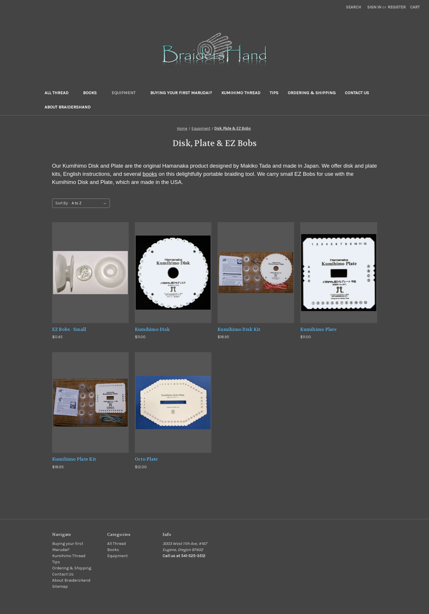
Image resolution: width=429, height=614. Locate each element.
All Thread (59, 92)
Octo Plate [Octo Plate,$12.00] (146, 459)
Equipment (126, 92)
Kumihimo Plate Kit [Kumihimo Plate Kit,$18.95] (74, 459)
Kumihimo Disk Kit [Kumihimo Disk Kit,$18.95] (239, 329)
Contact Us (357, 92)
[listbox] (90, 203)
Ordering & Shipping (312, 92)
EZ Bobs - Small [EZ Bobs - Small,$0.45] (69, 329)
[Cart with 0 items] (415, 7)
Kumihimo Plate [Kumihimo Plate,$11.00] (318, 329)
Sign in (374, 7)
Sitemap (60, 586)
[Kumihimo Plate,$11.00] (338, 272)
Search (353, 7)
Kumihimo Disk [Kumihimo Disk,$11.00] (152, 329)
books (150, 174)
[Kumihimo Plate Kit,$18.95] (90, 402)
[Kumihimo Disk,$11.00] (173, 272)
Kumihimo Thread (240, 92)
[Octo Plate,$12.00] (173, 402)
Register (397, 7)
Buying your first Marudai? (181, 92)
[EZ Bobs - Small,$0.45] (90, 272)
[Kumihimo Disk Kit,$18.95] (255, 272)
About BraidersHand (68, 107)
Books (92, 92)
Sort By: (61, 203)
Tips (274, 92)
